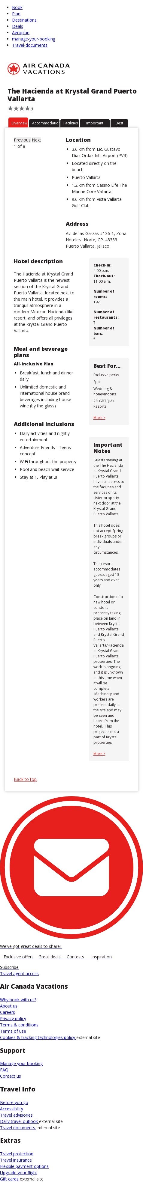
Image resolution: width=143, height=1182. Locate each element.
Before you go (14, 1102)
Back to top (25, 779)
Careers (7, 1012)
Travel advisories (16, 1115)
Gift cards (10, 1179)
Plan (16, 13)
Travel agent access (19, 973)
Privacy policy (13, 1018)
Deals (17, 26)
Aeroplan (20, 32)
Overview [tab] (19, 123)
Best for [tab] (119, 124)
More (98, 417)
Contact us (10, 1076)
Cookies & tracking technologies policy (38, 1037)
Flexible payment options (24, 1166)
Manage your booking (21, 1063)
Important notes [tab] (94, 124)
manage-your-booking (33, 39)
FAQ (4, 1070)
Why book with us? (18, 999)
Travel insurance (16, 1160)
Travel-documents (29, 45)
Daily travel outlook (19, 1121)
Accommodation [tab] (46, 123)
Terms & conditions (19, 1025)
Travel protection (16, 1154)
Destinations (24, 20)
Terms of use (13, 1031)
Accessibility (11, 1109)
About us (8, 1006)
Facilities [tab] (70, 123)
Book (17, 7)
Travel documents (18, 1127)
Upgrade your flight (18, 1172)
